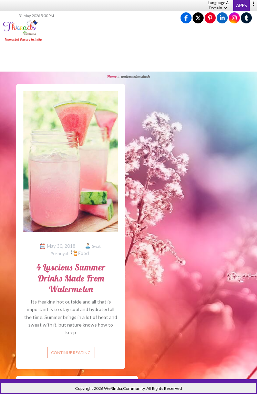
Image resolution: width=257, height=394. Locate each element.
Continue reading (71, 352)
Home (111, 76)
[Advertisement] (128, 57)
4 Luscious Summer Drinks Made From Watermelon (70, 278)
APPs (241, 5)
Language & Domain (218, 5)
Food (83, 253)
